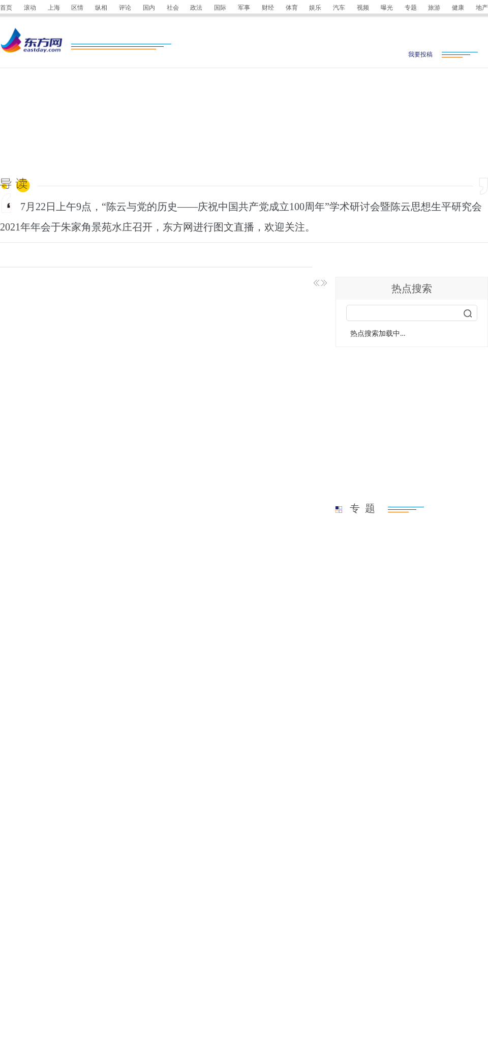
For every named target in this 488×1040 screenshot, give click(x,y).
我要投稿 (420, 54)
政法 (196, 7)
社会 (173, 7)
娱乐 (315, 7)
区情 (77, 7)
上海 (54, 7)
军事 (244, 7)
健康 (458, 7)
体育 (292, 7)
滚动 (30, 7)
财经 (268, 7)
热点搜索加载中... (378, 333)
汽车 (339, 7)
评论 (125, 7)
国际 (220, 7)
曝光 (387, 7)
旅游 (434, 7)
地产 (482, 7)
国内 (149, 7)
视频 (363, 7)
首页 (6, 7)
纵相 (101, 7)
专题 (411, 7)
